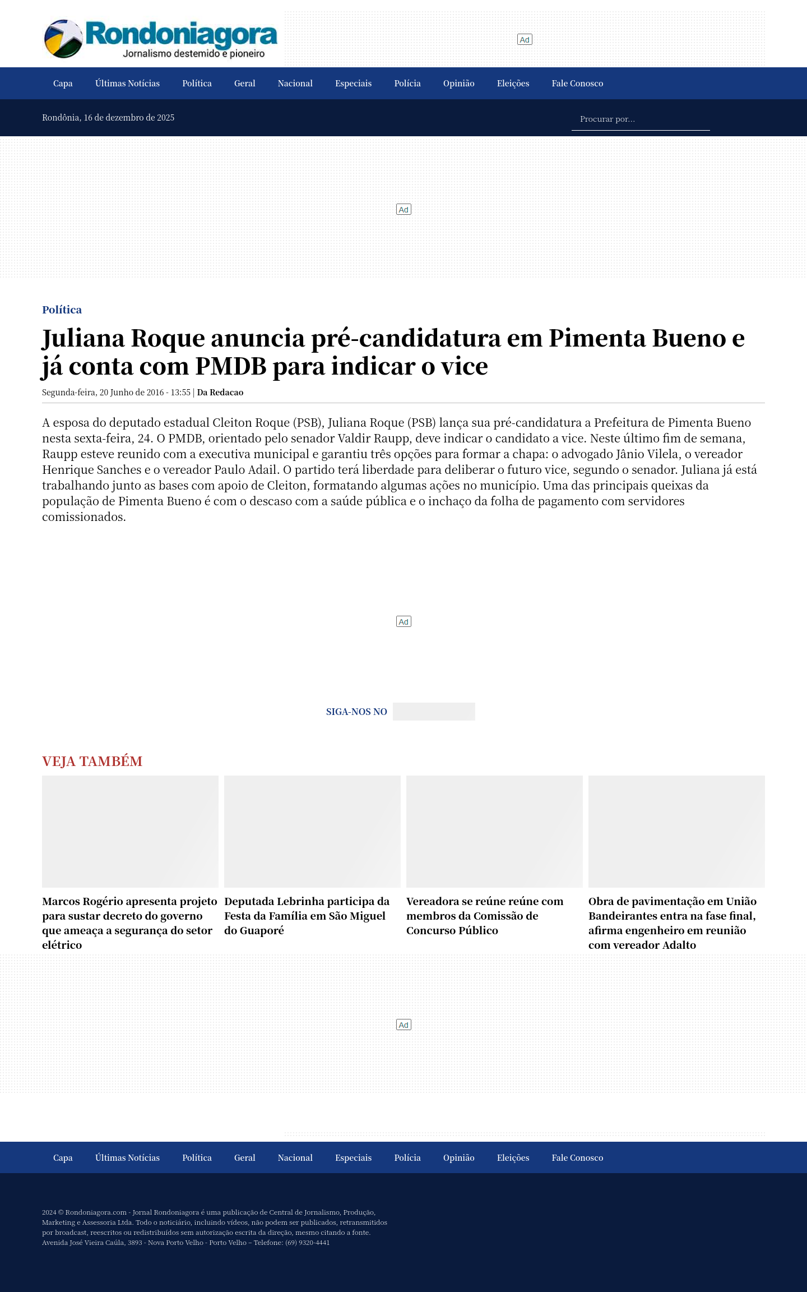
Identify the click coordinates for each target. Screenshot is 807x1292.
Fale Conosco (578, 83)
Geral (245, 83)
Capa (63, 83)
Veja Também (92, 760)
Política (197, 83)
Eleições (513, 83)
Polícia (407, 83)
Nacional (295, 83)
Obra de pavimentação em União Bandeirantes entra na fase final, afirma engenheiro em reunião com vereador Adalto (672, 922)
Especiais (353, 83)
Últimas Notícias (127, 83)
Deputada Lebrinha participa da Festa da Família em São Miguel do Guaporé (306, 915)
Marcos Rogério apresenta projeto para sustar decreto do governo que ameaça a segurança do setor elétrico (129, 922)
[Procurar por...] (641, 118)
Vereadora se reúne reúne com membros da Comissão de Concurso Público (485, 915)
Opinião (459, 83)
